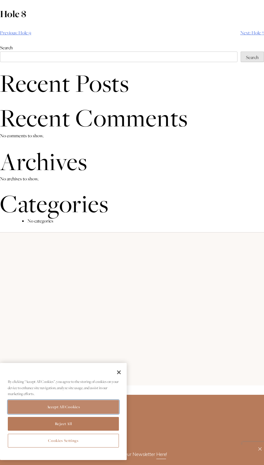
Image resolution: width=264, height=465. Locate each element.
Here (161, 455)
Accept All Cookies (63, 406)
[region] (63, 411)
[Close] (119, 372)
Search (6, 47)
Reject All (63, 423)
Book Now (44, 11)
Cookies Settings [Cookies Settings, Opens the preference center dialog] (63, 440)
